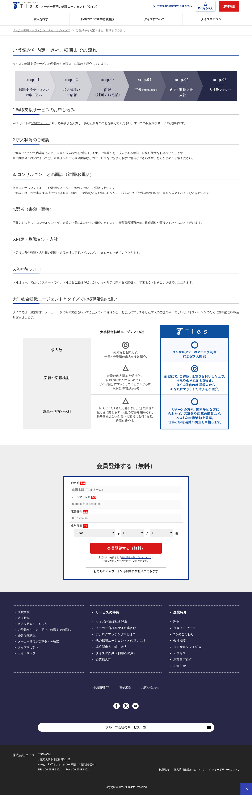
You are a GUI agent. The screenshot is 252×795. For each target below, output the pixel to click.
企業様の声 (103, 659)
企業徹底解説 (26, 635)
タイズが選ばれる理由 (111, 621)
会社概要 (179, 640)
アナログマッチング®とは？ (116, 634)
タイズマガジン (211, 19)
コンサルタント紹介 (187, 647)
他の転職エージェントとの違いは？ (121, 640)
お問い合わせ (150, 687)
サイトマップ (26, 653)
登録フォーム (40, 123)
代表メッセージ (184, 628)
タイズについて (154, 19)
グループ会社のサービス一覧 (126, 727)
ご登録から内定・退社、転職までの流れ (44, 629)
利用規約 (164, 769)
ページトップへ (246, 789)
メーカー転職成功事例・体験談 (38, 641)
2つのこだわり (183, 634)
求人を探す (41, 19)
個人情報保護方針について (189, 769)
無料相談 (229, 6)
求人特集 (24, 618)
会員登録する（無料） (126, 548)
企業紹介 (180, 612)
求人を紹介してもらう (32, 623)
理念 (176, 621)
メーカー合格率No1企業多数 (116, 628)
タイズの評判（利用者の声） (116, 653)
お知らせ (179, 665)
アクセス (179, 653)
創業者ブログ (182, 659)
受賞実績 (24, 612)
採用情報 (99, 687)
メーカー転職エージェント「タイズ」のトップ (41, 30)
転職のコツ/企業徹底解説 (97, 19)
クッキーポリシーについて (224, 769)
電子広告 (125, 687)
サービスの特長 (107, 612)
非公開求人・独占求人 (111, 647)
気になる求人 (205, 6)
